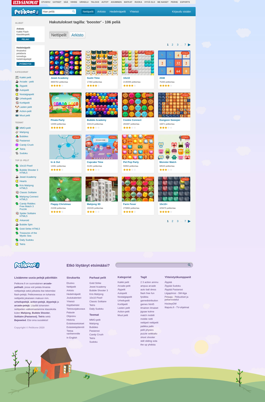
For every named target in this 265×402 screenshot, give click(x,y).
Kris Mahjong (96, 294)
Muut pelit (25, 115)
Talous (95, 2)
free (148, 293)
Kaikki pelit (25, 77)
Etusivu (46, 2)
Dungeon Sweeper (170, 120)
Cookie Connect (132, 120)
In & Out (55, 162)
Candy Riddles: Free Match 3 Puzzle (28, 206)
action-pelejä (37, 301)
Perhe (174, 2)
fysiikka (144, 296)
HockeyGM (170, 303)
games (144, 304)
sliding (148, 341)
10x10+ (164, 204)
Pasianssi (25, 140)
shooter (151, 337)
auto (142, 289)
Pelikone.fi (26, 11)
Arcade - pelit (27, 81)
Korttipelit (25, 102)
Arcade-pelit (124, 285)
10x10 (126, 78)
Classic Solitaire (28, 192)
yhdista (152, 344)
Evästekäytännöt (75, 327)
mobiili (151, 315)
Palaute (71, 312)
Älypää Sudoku (173, 285)
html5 (151, 304)
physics (149, 330)
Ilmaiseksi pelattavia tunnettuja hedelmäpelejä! (26, 56)
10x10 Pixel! (26, 165)
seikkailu (152, 333)
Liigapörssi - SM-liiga (176, 293)
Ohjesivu (71, 316)
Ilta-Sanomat (25, 2)
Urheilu (84, 2)
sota (155, 341)
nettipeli (144, 322)
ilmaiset (154, 308)
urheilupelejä (21, 301)
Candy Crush (27, 144)
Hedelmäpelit (118, 11)
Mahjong (24, 132)
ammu (155, 282)
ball (147, 289)
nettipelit (153, 322)
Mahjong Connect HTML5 (29, 198)
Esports (185, 2)
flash (142, 293)
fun (152, 293)
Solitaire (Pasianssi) (25, 316)
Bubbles (24, 136)
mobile (143, 319)
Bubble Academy (96, 120)
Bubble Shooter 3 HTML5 (29, 171)
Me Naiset (162, 2)
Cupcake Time (95, 162)
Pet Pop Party (131, 162)
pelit (142, 330)
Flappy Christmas (61, 204)
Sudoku (24, 153)
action (148, 282)
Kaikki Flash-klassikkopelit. (26, 34)
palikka (144, 326)
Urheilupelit (26, 98)
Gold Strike (95, 283)
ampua (144, 285)
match (143, 315)
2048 (162, 78)
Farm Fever (129, 204)
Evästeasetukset (75, 323)
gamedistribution (149, 300)
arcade (152, 285)
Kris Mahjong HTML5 (27, 187)
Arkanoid (24, 220)
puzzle (143, 333)
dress (153, 289)
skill (142, 341)
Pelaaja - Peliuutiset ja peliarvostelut (176, 297)
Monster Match (168, 162)
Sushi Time (93, 78)
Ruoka (138, 2)
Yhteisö (134, 11)
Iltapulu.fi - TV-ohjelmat (177, 307)
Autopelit (24, 90)
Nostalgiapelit (27, 94)
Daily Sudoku (27, 240)
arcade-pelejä (22, 305)
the (142, 344)
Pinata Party (58, 120)
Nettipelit (88, 11)
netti (150, 319)
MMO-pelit (25, 128)
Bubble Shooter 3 (98, 290)
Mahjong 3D (94, 204)
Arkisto (101, 11)
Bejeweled (20, 320)
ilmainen (144, 308)
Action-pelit (25, 111)
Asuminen (116, 2)
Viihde (73, 2)
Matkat (128, 2)
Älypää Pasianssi (174, 289)
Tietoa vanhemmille (73, 331)
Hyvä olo (149, 2)
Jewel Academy (28, 177)
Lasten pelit (26, 107)
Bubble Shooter (41, 312)
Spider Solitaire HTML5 (28, 214)
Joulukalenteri (74, 297)
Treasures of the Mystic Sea (28, 234)
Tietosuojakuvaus (75, 308)
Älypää (168, 282)
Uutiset (57, 2)
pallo (151, 326)
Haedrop (73, 11)
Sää (66, 2)
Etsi (189, 265)
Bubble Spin (26, 224)
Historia (71, 319)
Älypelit (23, 85)
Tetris (22, 149)
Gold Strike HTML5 (30, 228)
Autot (104, 2)
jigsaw (143, 311)
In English (72, 337)
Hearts (23, 181)
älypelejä (51, 301)
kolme (151, 311)
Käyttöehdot (73, 305)
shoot (143, 337)
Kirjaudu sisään (181, 11)
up (145, 344)
